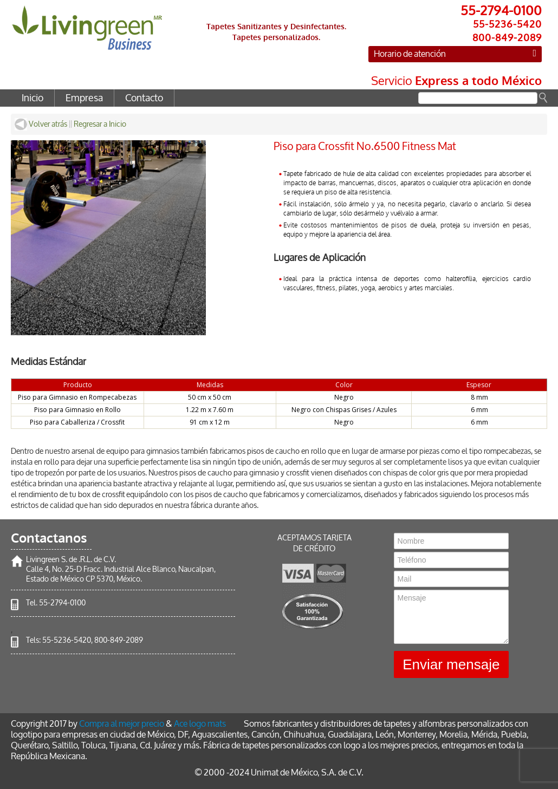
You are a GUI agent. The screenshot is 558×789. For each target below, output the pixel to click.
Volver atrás (41, 124)
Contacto (144, 98)
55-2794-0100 (62, 603)
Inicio (32, 98)
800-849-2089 (118, 640)
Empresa (84, 98)
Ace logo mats (200, 723)
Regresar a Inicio (100, 124)
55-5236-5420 (66, 640)
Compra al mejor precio (121, 723)
